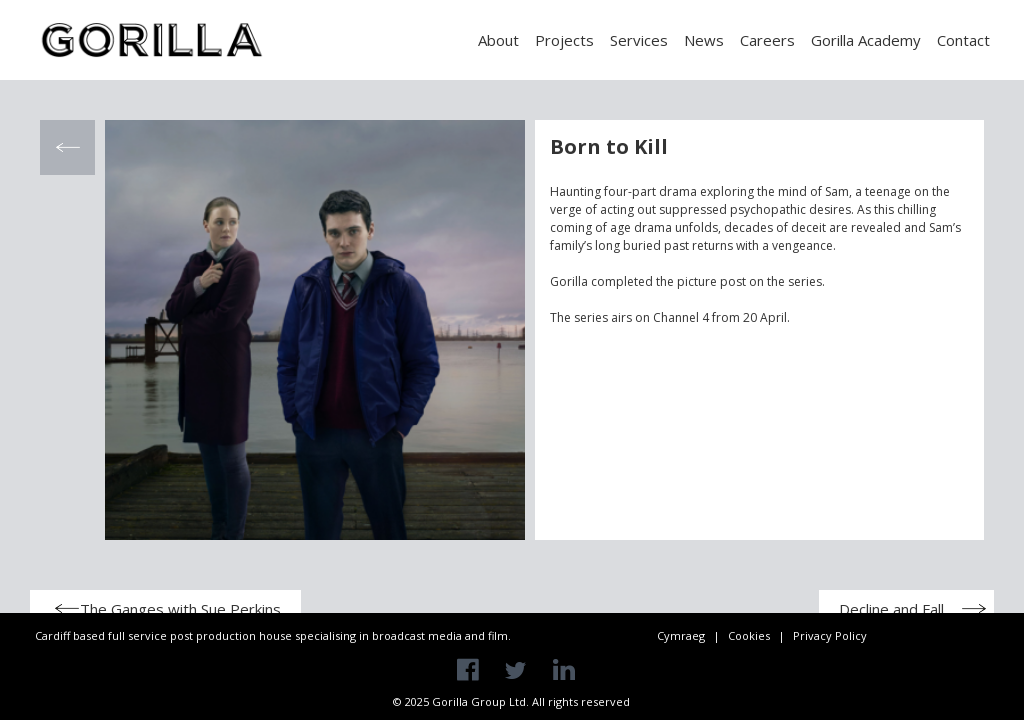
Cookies (749, 635)
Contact (963, 40)
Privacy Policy (830, 635)
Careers (767, 40)
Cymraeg (681, 635)
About (498, 40)
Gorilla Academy (866, 40)
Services (639, 40)
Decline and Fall (891, 609)
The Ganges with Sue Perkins (180, 609)
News (704, 40)
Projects (564, 40)
